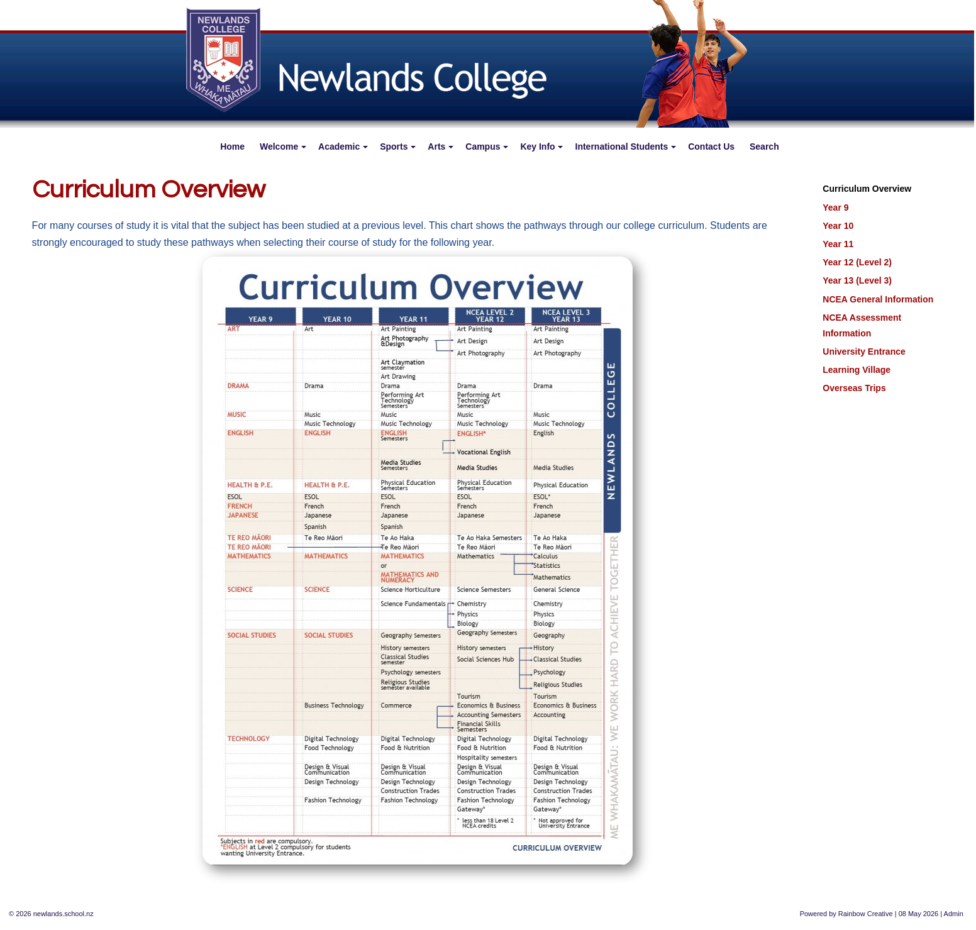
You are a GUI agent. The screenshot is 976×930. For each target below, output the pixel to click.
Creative (880, 913)
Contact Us (711, 146)
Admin (953, 913)
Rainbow (851, 913)
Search (764, 146)
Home (232, 146)
